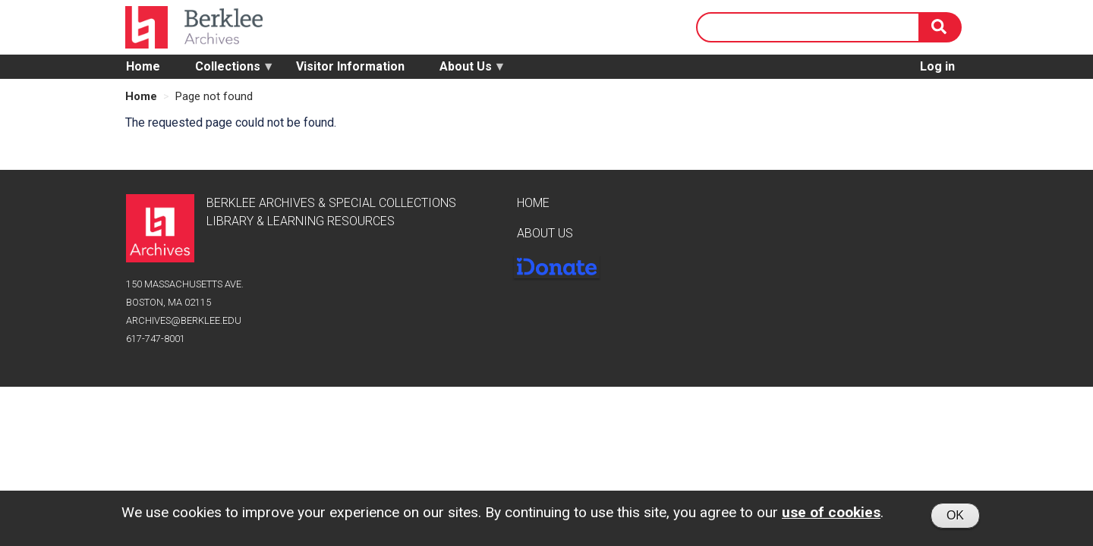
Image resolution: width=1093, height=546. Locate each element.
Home (143, 66)
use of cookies (831, 515)
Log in (937, 66)
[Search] (940, 27)
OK (955, 518)
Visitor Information (350, 66)
